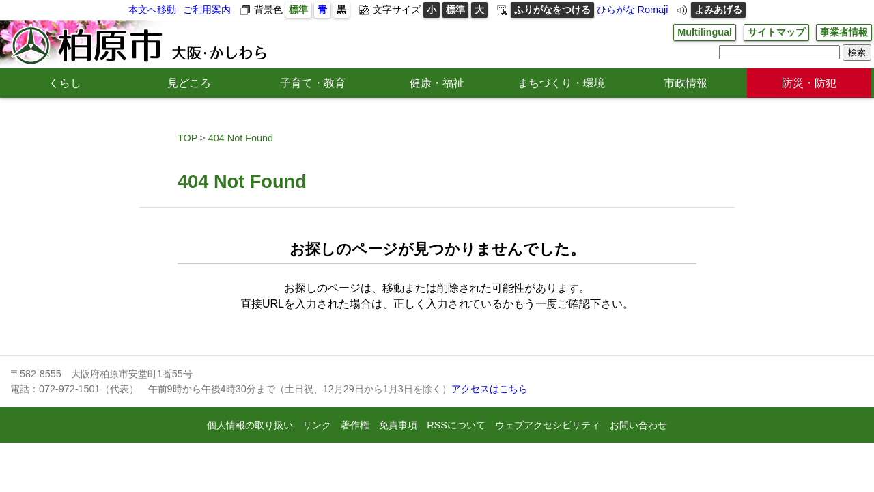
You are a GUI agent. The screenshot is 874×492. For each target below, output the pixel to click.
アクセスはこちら (489, 388)
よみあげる (718, 9)
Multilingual (704, 32)
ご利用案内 (207, 9)
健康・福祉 (437, 83)
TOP (187, 138)
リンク (316, 425)
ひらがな (616, 9)
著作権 (355, 425)
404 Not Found (240, 138)
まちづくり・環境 (561, 83)
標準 (298, 9)
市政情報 (685, 83)
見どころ (189, 83)
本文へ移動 (152, 9)
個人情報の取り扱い (250, 425)
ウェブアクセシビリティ (547, 425)
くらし (64, 83)
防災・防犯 (809, 83)
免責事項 (398, 425)
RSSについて (456, 425)
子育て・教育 (313, 83)
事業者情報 (844, 32)
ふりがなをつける (552, 9)
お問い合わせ (638, 425)
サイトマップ (776, 32)
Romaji (653, 9)
